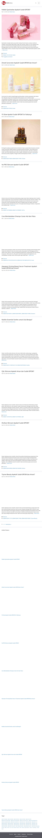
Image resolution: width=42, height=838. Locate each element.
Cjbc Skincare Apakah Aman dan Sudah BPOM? (18, 371)
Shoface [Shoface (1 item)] (31, 827)
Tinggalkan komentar (7, 56)
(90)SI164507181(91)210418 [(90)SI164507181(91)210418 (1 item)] (11, 826)
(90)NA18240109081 (16, 313)
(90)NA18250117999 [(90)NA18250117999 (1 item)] (34, 824)
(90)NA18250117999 (16, 158)
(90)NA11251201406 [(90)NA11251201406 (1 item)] (28, 819)
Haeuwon (33, 313)
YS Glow (23, 158)
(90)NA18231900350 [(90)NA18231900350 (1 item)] (10, 823)
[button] (35, 3)
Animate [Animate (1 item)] (8, 827)
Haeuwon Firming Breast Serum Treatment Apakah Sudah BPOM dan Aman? (19, 267)
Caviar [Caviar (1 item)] (11, 827)
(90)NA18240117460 (16, 518)
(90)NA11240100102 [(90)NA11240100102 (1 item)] (16, 819)
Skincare (5, 53)
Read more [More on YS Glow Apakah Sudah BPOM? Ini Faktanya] (34, 153)
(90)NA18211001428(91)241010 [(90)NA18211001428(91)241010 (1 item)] (33, 820)
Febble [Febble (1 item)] (15, 827)
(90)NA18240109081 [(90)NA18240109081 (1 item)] (28, 823)
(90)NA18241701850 (7, 108)
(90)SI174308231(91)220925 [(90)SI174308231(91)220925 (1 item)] (19, 826)
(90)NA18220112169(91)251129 (10, 365)
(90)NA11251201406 (7, 55)
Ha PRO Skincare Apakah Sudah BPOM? (15, 165)
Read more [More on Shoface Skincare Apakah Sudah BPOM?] (9, 463)
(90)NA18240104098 (7, 468)
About (15, 834)
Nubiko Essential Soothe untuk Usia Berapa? (17, 320)
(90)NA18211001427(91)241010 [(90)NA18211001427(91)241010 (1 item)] (24, 820)
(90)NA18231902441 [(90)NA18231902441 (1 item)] (16, 823)
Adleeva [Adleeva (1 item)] (6, 827)
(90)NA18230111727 (7, 518)
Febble (13, 55)
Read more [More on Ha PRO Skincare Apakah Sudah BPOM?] (12, 205)
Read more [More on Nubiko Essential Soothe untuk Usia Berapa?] (4, 360)
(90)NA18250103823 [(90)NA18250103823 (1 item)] (16, 824)
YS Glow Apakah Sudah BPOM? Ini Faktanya (17, 114)
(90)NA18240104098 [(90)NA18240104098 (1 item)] (22, 823)
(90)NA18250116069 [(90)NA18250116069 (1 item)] (28, 824)
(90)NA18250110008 (26, 313)
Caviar (32, 260)
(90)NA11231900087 (16, 210)
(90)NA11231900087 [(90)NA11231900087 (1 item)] (10, 819)
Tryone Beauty (34, 518)
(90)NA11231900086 (7, 210)
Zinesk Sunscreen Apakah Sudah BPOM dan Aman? (19, 63)
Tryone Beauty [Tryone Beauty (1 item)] (34, 827)
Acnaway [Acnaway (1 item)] (3, 827)
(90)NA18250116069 (7, 158)
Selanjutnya (9, 524)
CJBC (23, 416)
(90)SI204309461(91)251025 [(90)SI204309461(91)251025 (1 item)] (27, 826)
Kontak (19, 834)
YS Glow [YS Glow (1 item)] (38, 827)
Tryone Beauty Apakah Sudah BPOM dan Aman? (18, 474)
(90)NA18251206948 (16, 468)
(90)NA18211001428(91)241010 (24, 260)
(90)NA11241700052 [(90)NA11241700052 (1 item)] (22, 819)
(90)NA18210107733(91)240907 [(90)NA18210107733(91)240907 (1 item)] (15, 820)
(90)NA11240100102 (7, 416)
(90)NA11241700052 (16, 416)
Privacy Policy (30, 834)
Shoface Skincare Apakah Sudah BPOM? (15, 423)
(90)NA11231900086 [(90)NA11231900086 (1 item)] (4, 819)
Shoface (23, 468)
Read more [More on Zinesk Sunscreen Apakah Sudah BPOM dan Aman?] (14, 103)
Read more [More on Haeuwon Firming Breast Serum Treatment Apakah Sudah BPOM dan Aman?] (13, 308)
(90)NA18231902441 (7, 313)
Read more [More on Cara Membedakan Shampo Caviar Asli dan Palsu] (31, 255)
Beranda (11, 834)
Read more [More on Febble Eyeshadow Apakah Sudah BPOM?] (5, 50)
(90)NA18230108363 (21, 365)
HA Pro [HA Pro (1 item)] (20, 827)
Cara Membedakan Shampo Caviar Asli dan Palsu (19, 216)
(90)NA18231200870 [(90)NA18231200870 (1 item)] (4, 823)
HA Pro (23, 210)
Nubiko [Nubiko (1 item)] (23, 827)
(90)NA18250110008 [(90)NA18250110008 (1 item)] (22, 824)
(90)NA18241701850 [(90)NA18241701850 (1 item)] (10, 824)
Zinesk (13, 108)
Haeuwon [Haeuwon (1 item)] (17, 827)
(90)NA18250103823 (26, 518)
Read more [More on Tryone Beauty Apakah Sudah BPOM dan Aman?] (36, 513)
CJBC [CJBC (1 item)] (13, 827)
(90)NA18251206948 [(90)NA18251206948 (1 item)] (4, 826)
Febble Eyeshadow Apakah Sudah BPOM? (16, 10)
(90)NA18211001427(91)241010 (10, 260)
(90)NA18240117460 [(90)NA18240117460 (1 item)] (34, 823)
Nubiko (28, 365)
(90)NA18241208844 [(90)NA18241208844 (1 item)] (4, 824)
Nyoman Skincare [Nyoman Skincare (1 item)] (26, 827)
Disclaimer (24, 834)
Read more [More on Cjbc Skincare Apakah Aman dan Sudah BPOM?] (4, 411)
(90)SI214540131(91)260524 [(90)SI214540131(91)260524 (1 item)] (35, 826)
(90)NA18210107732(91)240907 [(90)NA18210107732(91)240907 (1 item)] (6, 820)
